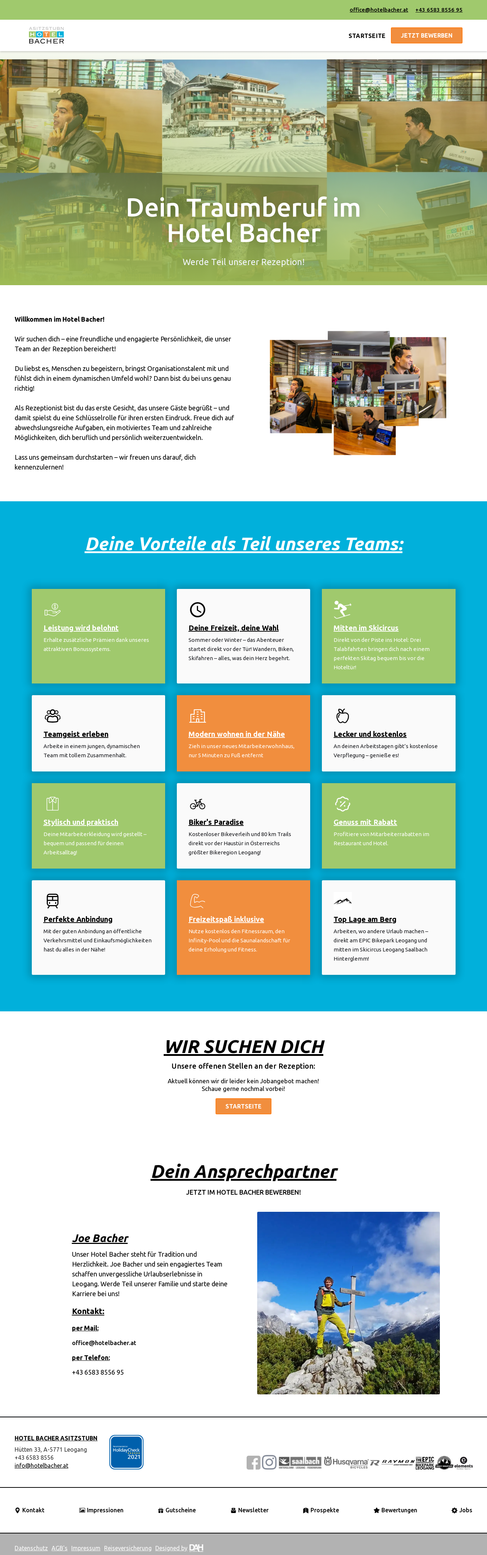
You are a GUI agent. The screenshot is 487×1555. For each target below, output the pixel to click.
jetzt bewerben (427, 35)
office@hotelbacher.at (379, 10)
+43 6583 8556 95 (439, 10)
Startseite (243, 1106)
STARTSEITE (367, 35)
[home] (46, 35)
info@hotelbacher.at (41, 1465)
